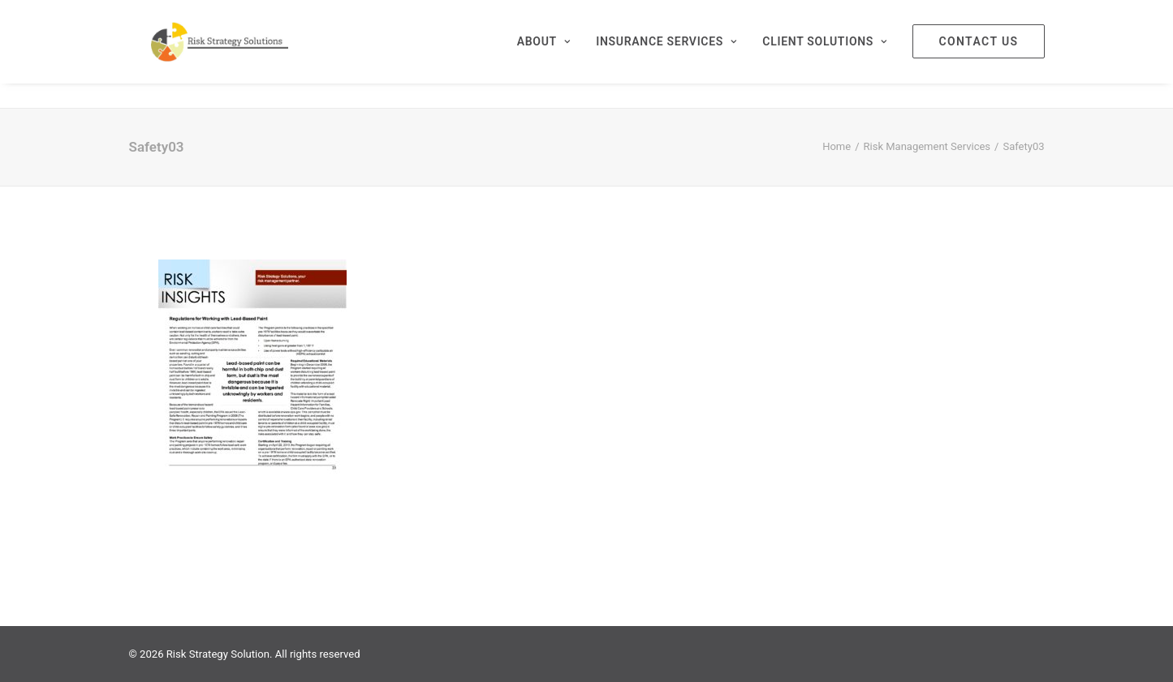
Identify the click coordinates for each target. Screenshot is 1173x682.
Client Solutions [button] (824, 54)
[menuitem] (549, 54)
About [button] (544, 54)
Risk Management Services (927, 146)
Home (836, 146)
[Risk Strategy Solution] (241, 54)
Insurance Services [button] (666, 54)
